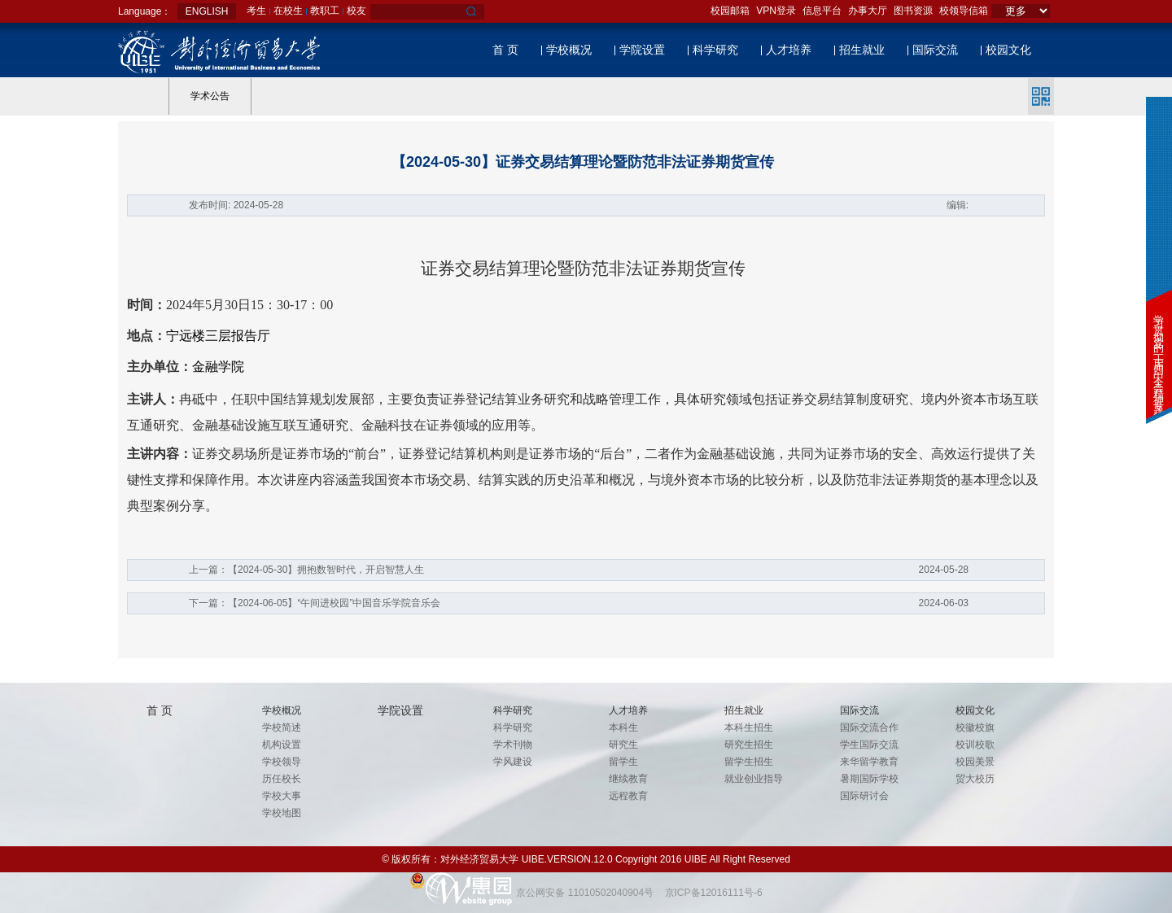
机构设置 (281, 744)
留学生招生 (748, 761)
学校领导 (281, 761)
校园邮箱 (730, 10)
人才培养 (788, 49)
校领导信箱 (963, 10)
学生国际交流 (869, 744)
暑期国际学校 (869, 778)
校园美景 (975, 761)
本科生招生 (748, 727)
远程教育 (628, 796)
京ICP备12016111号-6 (714, 892)
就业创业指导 (753, 778)
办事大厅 (867, 10)
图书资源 (913, 10)
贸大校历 (975, 778)
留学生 (623, 761)
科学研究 (715, 49)
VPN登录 (776, 10)
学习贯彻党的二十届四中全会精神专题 (1158, 354)
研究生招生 (748, 744)
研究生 (623, 744)
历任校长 (281, 778)
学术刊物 (512, 744)
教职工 (324, 10)
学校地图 (281, 813)
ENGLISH (207, 11)
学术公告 (210, 96)
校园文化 (1008, 49)
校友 (356, 10)
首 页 (505, 49)
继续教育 (628, 778)
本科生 (623, 727)
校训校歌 (975, 744)
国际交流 (935, 49)
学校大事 (281, 796)
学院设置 (642, 49)
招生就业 (862, 49)
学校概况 (569, 49)
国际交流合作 (869, 727)
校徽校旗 (975, 727)
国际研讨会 (864, 796)
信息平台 (822, 10)
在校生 (288, 10)
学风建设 (512, 761)
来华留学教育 (869, 761)
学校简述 (281, 727)
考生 (256, 10)
